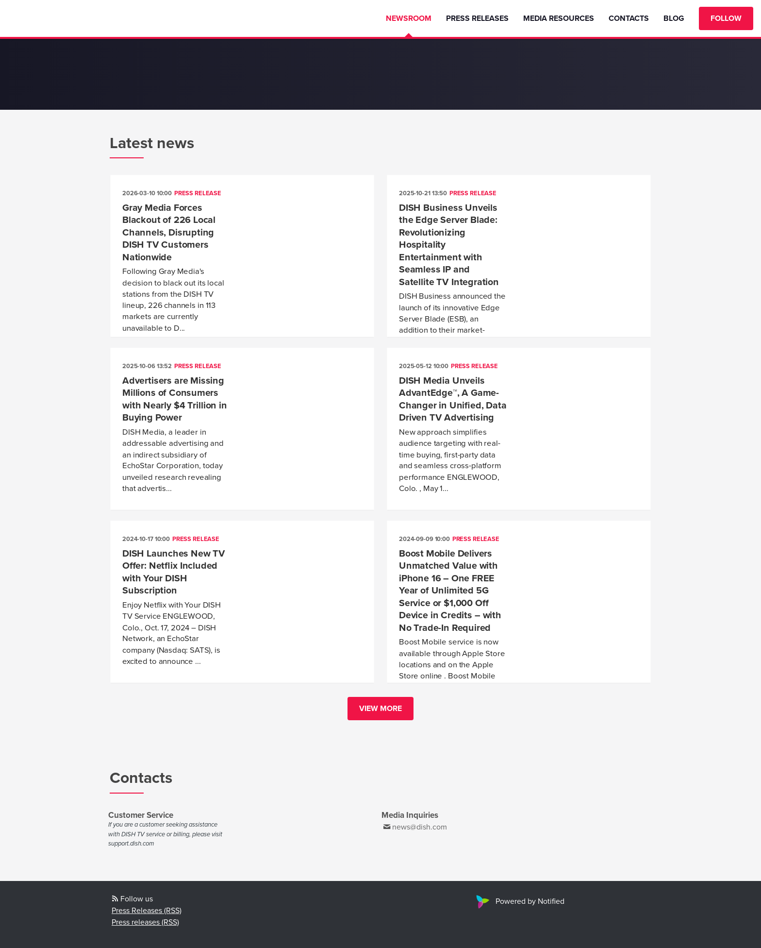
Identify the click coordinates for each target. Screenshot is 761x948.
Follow (726, 18)
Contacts (629, 18)
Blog (673, 18)
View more (380, 708)
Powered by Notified (519, 901)
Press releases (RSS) (145, 922)
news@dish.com (419, 827)
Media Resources (558, 18)
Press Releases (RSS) (147, 910)
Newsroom (408, 18)
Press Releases (477, 18)
